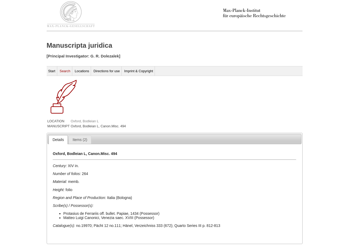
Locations (82, 71)
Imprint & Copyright (138, 71)
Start (51, 71)
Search (65, 71)
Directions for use (107, 71)
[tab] (58, 139)
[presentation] (58, 139)
